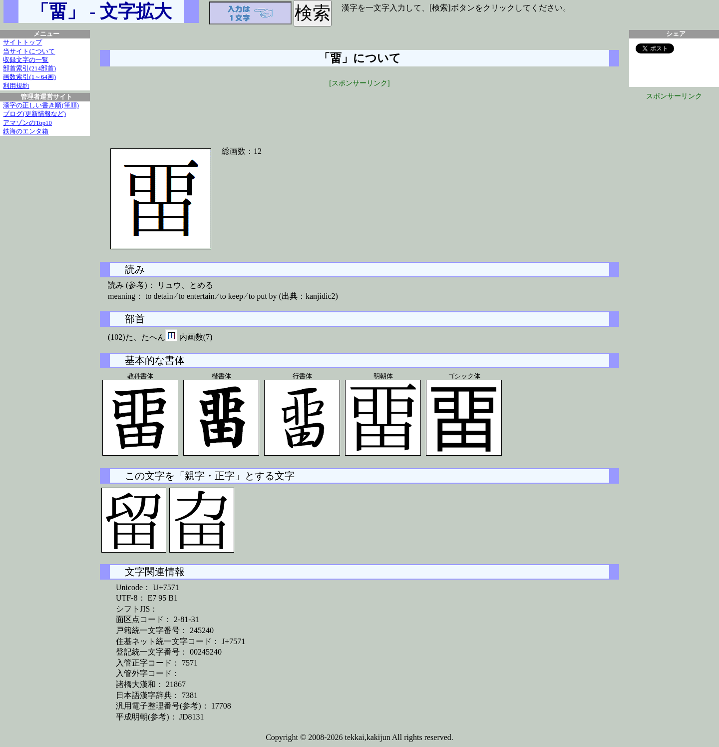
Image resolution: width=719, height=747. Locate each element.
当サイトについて (29, 51)
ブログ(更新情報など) (34, 113)
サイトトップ (22, 42)
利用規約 (16, 85)
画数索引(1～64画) (29, 76)
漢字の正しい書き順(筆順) (41, 105)
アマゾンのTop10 (27, 122)
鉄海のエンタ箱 (25, 131)
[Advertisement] (359, 110)
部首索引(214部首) (29, 68)
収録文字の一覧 (25, 59)
